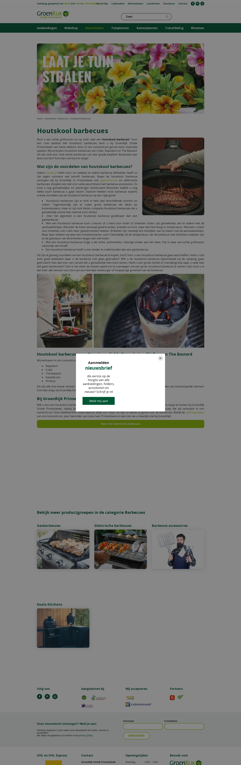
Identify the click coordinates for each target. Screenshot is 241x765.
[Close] (160, 358)
